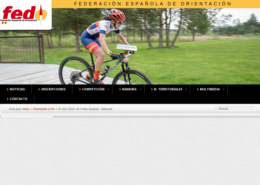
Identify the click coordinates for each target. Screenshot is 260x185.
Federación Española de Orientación (153, 3)
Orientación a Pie (43, 108)
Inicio (26, 108)
